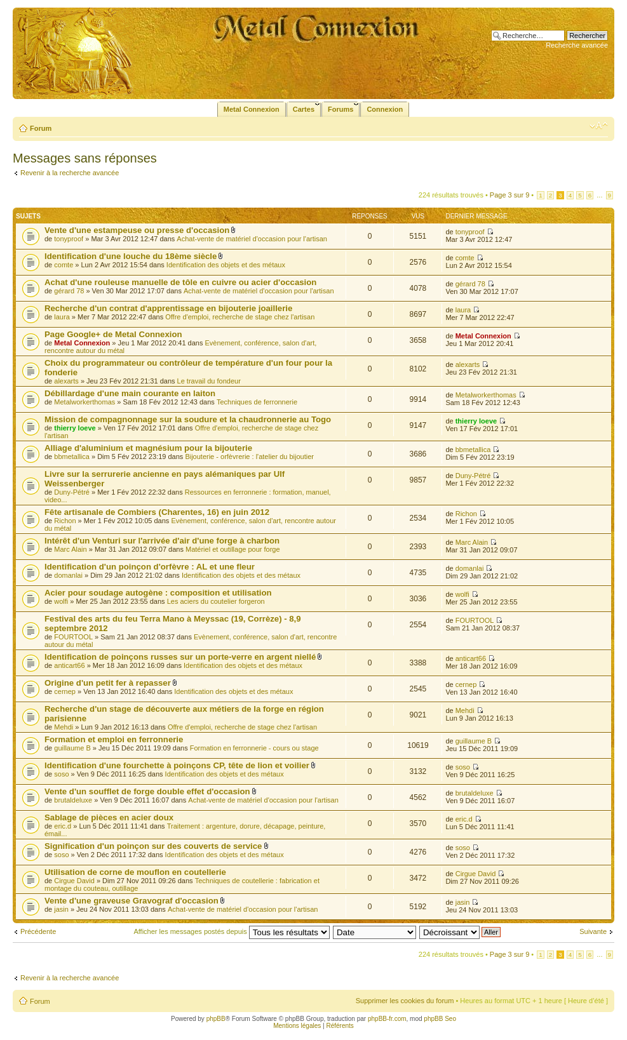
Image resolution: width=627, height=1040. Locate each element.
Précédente (38, 931)
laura (61, 317)
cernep (65, 691)
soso (61, 774)
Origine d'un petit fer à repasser (107, 683)
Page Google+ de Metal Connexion (113, 334)
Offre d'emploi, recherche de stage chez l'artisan (239, 317)
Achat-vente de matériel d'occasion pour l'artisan (252, 239)
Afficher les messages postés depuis (231, 931)
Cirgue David (74, 880)
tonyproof (68, 239)
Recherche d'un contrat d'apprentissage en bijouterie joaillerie (168, 308)
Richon (65, 520)
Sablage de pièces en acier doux (108, 817)
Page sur (509, 195)
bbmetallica (72, 456)
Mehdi (63, 727)
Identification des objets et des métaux (225, 265)
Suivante (593, 931)
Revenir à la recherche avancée (69, 173)
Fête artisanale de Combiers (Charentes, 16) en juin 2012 (156, 512)
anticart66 (69, 665)
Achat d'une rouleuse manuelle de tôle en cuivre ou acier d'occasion (180, 282)
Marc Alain (70, 549)
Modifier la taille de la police (599, 125)
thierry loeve (74, 428)
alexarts (66, 381)
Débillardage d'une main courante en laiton (129, 393)
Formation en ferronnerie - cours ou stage (254, 748)
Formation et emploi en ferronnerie (113, 739)
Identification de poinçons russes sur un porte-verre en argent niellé (180, 657)
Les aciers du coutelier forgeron (216, 601)
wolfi (61, 601)
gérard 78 (69, 291)
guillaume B (72, 748)
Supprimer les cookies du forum (405, 1000)
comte (63, 265)
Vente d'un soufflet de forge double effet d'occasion (147, 791)
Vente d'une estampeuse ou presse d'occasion (136, 230)
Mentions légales (297, 1025)
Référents (339, 1025)
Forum (40, 128)
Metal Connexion (82, 343)
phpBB (216, 1018)
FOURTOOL (73, 637)
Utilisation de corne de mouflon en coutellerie (135, 872)
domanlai (68, 575)
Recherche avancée (577, 45)
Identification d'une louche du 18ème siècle (130, 256)
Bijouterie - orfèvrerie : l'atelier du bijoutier (249, 456)
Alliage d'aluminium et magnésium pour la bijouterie (148, 448)
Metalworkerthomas (84, 402)
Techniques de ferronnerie (257, 402)
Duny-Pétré (72, 492)
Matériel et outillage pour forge (232, 549)
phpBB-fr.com (387, 1018)
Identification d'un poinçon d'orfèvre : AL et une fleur (149, 566)
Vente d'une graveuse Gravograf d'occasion (131, 900)
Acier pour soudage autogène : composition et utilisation (158, 592)
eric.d (62, 826)
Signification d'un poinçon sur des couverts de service (153, 846)
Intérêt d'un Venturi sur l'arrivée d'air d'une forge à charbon (162, 540)
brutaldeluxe (73, 800)
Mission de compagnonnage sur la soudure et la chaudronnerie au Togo (187, 419)
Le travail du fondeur (209, 381)
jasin (61, 909)
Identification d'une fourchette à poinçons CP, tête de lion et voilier (176, 765)
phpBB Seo (440, 1018)
